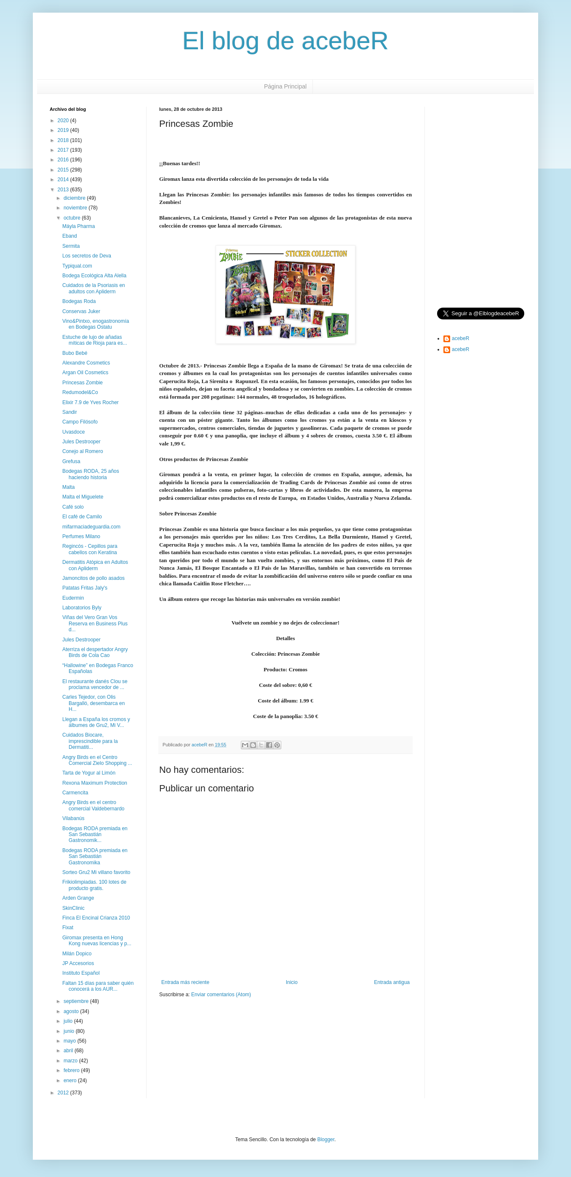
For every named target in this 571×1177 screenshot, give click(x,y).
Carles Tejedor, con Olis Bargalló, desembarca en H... (93, 703)
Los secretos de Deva (86, 256)
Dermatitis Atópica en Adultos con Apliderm (95, 565)
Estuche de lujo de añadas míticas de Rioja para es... (94, 340)
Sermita (71, 246)
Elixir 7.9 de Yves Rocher (90, 402)
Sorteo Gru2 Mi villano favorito (96, 872)
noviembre (76, 208)
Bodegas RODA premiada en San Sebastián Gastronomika (95, 856)
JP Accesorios (78, 963)
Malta (68, 487)
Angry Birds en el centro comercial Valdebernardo (93, 805)
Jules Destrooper (81, 442)
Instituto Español (81, 973)
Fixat (67, 927)
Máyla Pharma (78, 226)
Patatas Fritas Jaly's (84, 588)
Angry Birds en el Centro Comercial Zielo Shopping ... (97, 760)
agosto (72, 1011)
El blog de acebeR (285, 41)
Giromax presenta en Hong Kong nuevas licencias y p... (96, 940)
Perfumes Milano (81, 536)
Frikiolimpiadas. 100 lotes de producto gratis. (94, 885)
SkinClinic (73, 908)
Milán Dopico (76, 954)
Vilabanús (73, 818)
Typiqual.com (77, 266)
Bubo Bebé (74, 353)
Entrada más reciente (185, 982)
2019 (64, 130)
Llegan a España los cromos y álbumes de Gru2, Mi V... (96, 722)
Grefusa (71, 461)
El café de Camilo (82, 517)
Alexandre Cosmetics (86, 363)
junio (70, 1031)
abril (69, 1051)
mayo (70, 1041)
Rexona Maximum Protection (94, 783)
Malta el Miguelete (82, 497)
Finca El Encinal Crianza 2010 (96, 918)
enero (71, 1080)
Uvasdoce (73, 432)
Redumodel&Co (80, 392)
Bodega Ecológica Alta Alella (94, 276)
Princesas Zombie (82, 383)
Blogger (325, 1139)
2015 (64, 170)
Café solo (73, 507)
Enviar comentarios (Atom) (221, 994)
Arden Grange (78, 898)
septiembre (77, 1001)
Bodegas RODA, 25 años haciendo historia (90, 474)
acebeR (460, 338)
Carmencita (75, 793)
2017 (64, 150)
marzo (71, 1061)
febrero (72, 1070)
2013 (64, 190)
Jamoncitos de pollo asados (93, 578)
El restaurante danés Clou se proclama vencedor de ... (95, 684)
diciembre (75, 198)
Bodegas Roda (79, 301)
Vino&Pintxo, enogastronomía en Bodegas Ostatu (95, 324)
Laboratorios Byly (81, 608)
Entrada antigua (392, 982)
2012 (64, 1093)
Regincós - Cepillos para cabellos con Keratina (89, 549)
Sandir (69, 412)
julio (69, 1021)
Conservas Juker (81, 311)
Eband (69, 236)
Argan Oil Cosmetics (85, 372)
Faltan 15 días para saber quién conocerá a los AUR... (97, 986)
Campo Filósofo (80, 422)
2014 (64, 179)
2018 (64, 140)
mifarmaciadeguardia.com (91, 527)
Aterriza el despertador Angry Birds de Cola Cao (95, 652)
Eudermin (73, 598)
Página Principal (285, 86)
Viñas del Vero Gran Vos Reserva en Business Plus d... (95, 623)
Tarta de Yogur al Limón (88, 773)
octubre (73, 218)
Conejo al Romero (82, 451)
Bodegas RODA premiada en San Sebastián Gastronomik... (95, 835)
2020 (64, 120)
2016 (64, 160)
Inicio (292, 982)
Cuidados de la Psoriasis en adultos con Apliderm (93, 288)
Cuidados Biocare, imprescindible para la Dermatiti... (90, 741)
